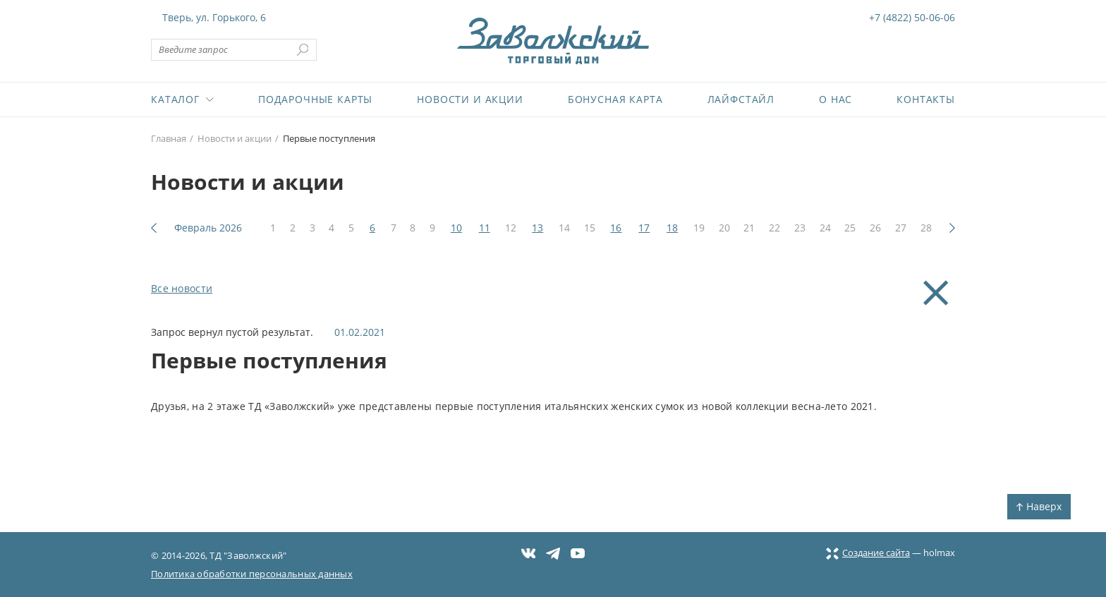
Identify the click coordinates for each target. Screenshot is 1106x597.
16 (615, 227)
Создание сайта (868, 552)
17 (644, 227)
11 (484, 227)
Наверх (1039, 506)
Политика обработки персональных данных (252, 573)
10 (456, 227)
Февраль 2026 (208, 227)
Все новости (181, 288)
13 (537, 227)
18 (672, 227)
